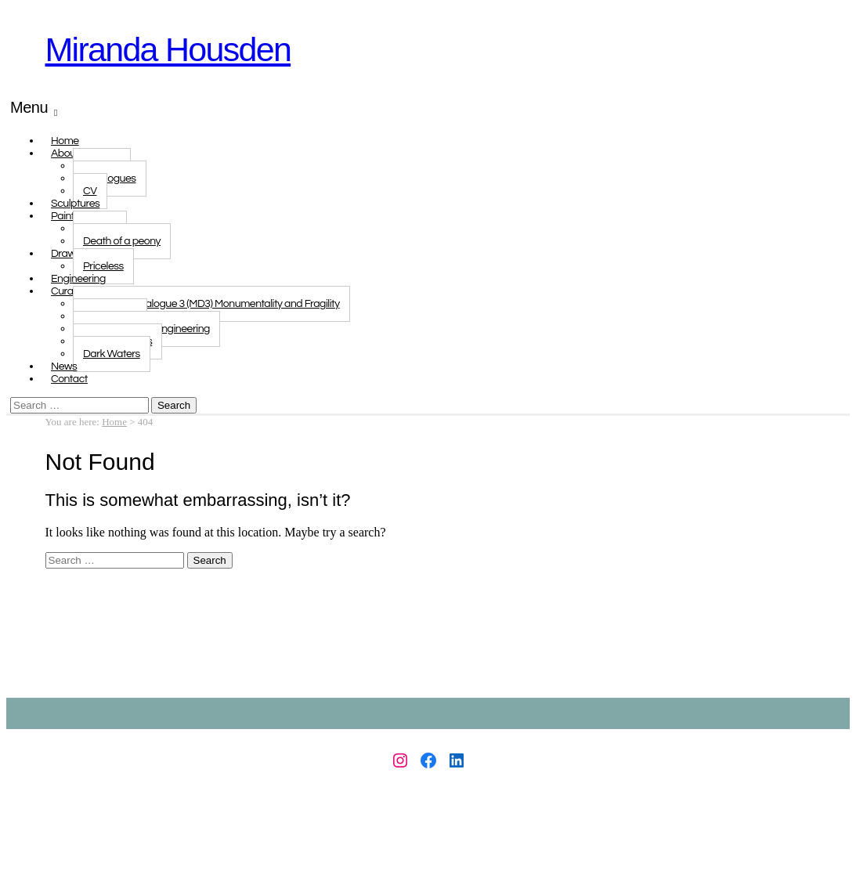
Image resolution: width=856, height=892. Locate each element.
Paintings (72, 216)
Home (114, 422)
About (65, 153)
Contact (69, 379)
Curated (69, 291)
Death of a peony (122, 241)
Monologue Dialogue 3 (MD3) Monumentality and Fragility (211, 303)
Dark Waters (111, 353)
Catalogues (109, 178)
